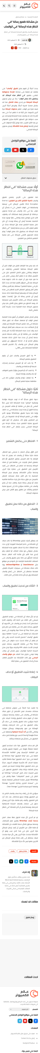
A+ (16, 48)
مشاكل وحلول (20, 17)
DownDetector (28, 564)
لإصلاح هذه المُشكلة (20, 126)
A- (12, 48)
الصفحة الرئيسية (33, 17)
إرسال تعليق (30, 917)
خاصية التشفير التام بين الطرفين (20, 200)
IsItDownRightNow (13, 564)
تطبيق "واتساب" (12, 88)
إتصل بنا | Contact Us (29, 1038)
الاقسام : (35, 1009)
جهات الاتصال (13, 102)
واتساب (12, 851)
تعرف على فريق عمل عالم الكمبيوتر (24, 1033)
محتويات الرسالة (11, 109)
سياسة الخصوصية (30, 1042)
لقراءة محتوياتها (8, 91)
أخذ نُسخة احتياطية (19, 731)
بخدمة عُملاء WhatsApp (28, 820)
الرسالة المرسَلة (32, 102)
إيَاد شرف (24, 40)
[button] (26, 861)
